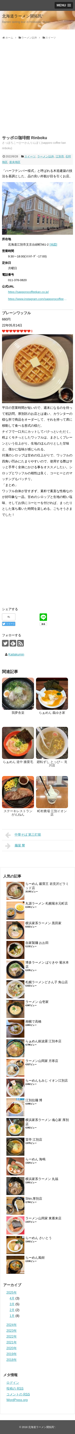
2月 (12, 1310)
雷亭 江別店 (33, 1139)
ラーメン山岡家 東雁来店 (43, 1218)
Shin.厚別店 (33, 1198)
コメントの (18, 1394)
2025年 (11, 1292)
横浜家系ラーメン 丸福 (41, 1179)
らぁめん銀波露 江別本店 (43, 1041)
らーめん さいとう (38, 1238)
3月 (12, 1304)
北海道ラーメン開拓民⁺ (22, 16)
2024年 (11, 1325)
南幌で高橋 (33, 1021)
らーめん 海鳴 (35, 1159)
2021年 (11, 1342)
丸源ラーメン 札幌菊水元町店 (46, 903)
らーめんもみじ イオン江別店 (46, 1080)
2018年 (11, 1360)
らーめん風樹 (35, 1257)
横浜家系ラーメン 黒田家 (43, 923)
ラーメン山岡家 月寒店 (41, 1061)
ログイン (12, 1382)
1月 (12, 1316)
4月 (12, 1298)
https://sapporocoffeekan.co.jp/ (28, 292)
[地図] (53, 244)
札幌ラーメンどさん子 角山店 (46, 982)
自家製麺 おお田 (37, 942)
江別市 (60, 156)
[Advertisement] (37, 92)
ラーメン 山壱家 (37, 1002)
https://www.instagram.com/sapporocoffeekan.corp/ (38, 299)
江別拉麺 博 (33, 1100)
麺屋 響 (15, 846)
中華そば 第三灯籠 (23, 835)
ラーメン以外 (45, 156)
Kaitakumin (16, 654)
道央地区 (14, 162)
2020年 (11, 1348)
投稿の (14, 1388)
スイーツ (30, 156)
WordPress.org (17, 1400)
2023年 (11, 1330)
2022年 (11, 1336)
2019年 (11, 1354)
